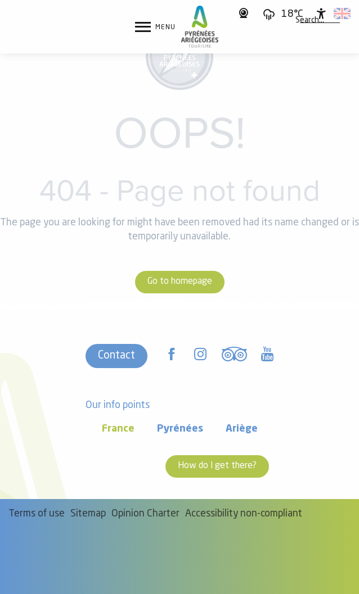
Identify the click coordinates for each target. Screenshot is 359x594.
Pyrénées (180, 429)
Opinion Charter (145, 514)
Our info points (118, 405)
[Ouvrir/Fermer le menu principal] (155, 27)
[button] (309, 20)
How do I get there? (217, 465)
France (118, 429)
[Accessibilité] (321, 13)
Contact (116, 355)
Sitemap (88, 514)
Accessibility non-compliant (243, 514)
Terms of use (36, 514)
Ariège (242, 429)
